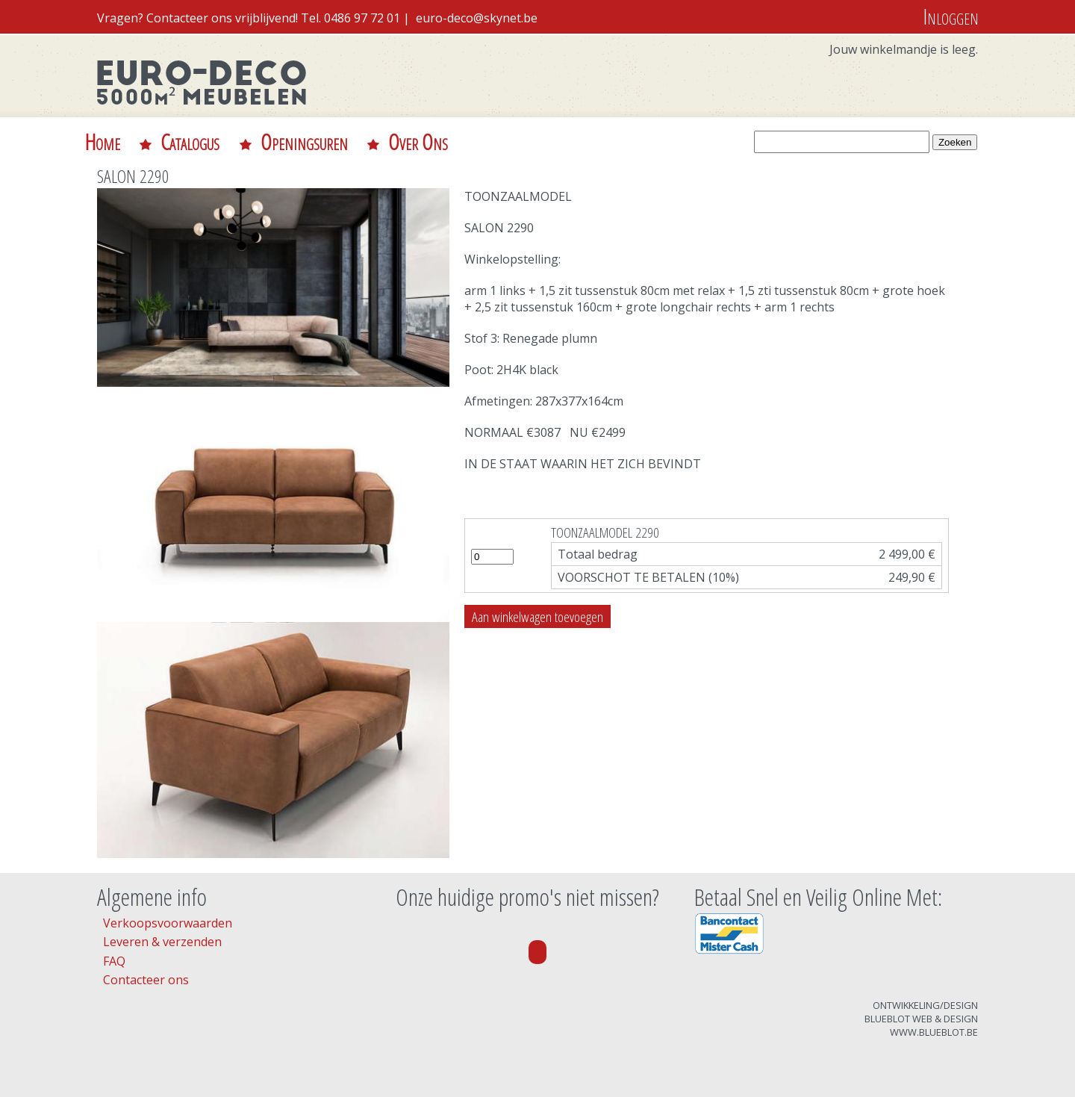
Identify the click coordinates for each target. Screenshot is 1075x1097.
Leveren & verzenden (162, 941)
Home (102, 141)
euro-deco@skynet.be (477, 18)
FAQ (114, 961)
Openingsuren (304, 141)
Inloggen (951, 16)
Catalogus (190, 141)
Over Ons (418, 141)
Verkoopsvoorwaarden (167, 923)
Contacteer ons (146, 980)
